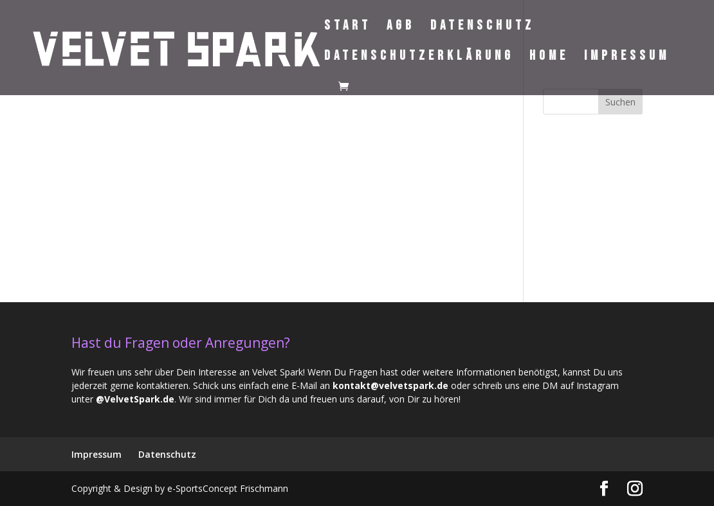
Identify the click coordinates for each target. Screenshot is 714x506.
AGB (401, 27)
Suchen (620, 102)
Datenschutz (482, 27)
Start (347, 27)
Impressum (627, 57)
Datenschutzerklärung (419, 57)
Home (549, 57)
